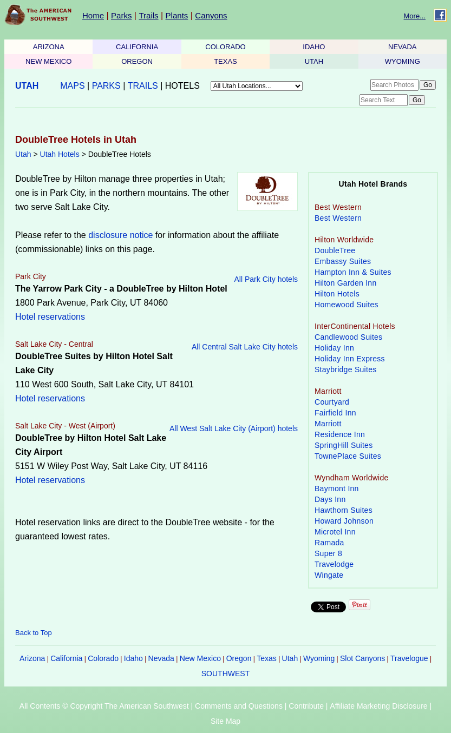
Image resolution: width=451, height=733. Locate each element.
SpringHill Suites (343, 445)
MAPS (72, 85)
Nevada (161, 658)
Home (93, 15)
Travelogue (409, 658)
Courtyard (332, 402)
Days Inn (330, 499)
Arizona (32, 658)
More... (415, 16)
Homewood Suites (346, 304)
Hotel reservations (50, 316)
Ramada (329, 542)
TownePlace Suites (348, 456)
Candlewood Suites (348, 337)
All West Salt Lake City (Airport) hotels (233, 428)
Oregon (239, 658)
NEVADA (402, 47)
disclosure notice (120, 235)
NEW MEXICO (48, 61)
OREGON (137, 61)
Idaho (133, 658)
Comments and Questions (239, 706)
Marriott (328, 423)
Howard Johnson (344, 521)
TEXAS (225, 61)
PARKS (106, 85)
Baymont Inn (337, 488)
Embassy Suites (343, 261)
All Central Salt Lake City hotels (245, 346)
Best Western (338, 218)
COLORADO (225, 47)
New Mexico (200, 658)
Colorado (103, 658)
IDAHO (314, 47)
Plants (177, 15)
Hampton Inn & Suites (353, 272)
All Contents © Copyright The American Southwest (104, 706)
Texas (267, 658)
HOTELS (182, 85)
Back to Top (33, 633)
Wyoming (319, 658)
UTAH (314, 61)
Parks (121, 15)
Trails (148, 15)
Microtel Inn (335, 531)
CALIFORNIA (137, 47)
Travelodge (334, 564)
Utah (23, 154)
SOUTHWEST (225, 673)
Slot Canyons (362, 658)
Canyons (211, 15)
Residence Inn (340, 434)
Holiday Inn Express (350, 358)
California (66, 658)
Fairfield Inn (335, 412)
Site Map (225, 721)
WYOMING (402, 61)
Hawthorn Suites (343, 510)
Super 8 (328, 553)
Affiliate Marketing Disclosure (378, 706)
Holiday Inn (334, 348)
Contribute (306, 706)
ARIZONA (48, 47)
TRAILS (143, 85)
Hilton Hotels (337, 293)
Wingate (329, 575)
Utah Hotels (60, 154)
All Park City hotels (266, 279)
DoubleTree (335, 250)
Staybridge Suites (346, 369)
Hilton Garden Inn (346, 283)
